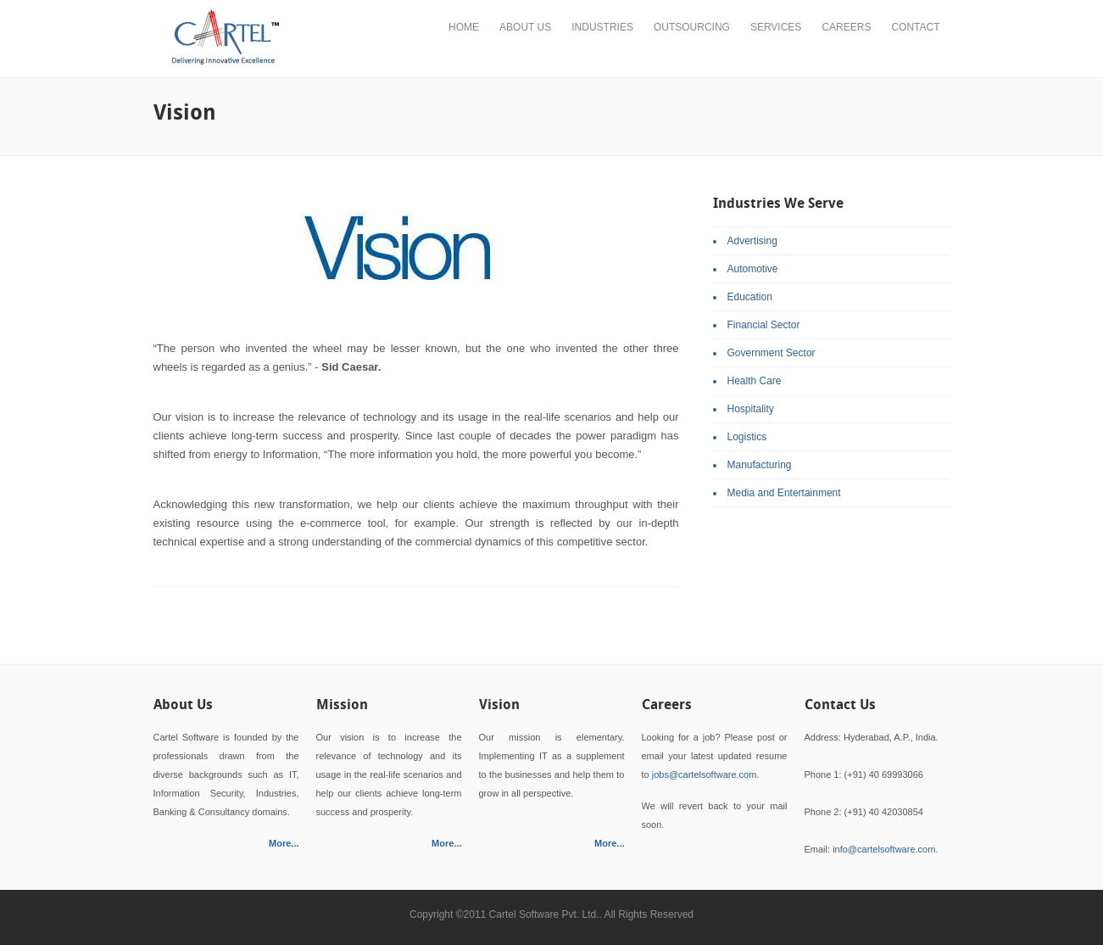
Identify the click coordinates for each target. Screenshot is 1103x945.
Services (775, 27)
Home (463, 27)
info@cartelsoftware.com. (885, 849)
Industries (602, 27)
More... (283, 843)
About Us (525, 27)
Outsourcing (692, 27)
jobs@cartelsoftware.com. (706, 774)
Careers (846, 27)
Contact (915, 27)
